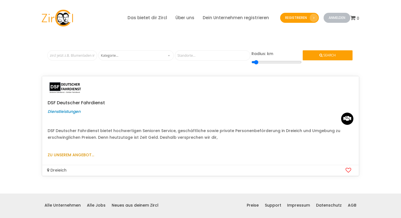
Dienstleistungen (64, 111)
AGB (352, 205)
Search (327, 55)
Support (273, 205)
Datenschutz (329, 205)
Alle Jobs (96, 205)
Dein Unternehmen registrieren (236, 18)
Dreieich (57, 170)
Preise (253, 205)
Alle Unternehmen (63, 205)
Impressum (298, 205)
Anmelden (337, 17)
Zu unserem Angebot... (71, 155)
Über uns (184, 18)
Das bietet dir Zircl (147, 18)
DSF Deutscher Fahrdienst (76, 103)
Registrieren (301, 18)
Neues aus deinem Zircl (135, 205)
